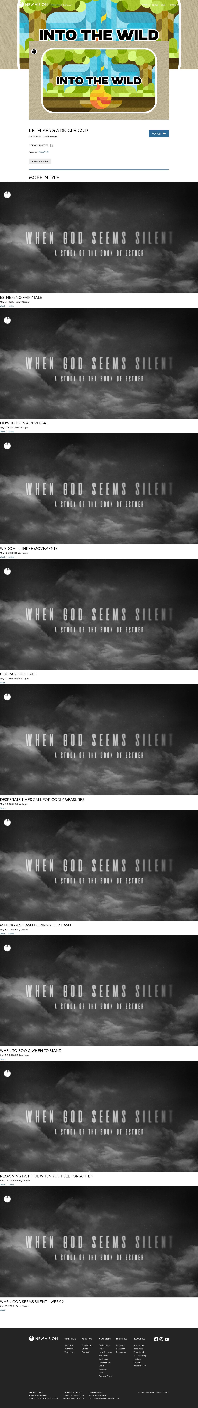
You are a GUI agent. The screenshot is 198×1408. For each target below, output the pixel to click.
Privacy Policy (139, 1365)
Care (101, 1372)
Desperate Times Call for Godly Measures (42, 799)
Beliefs (85, 1348)
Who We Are (87, 1345)
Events (146, 5)
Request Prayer (105, 1376)
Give (163, 5)
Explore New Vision (104, 1347)
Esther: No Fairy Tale (21, 297)
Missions (103, 1369)
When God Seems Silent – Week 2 (32, 1302)
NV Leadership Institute (139, 1357)
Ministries (121, 1338)
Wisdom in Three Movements (28, 548)
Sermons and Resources (139, 1347)
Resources (139, 1338)
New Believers (105, 1352)
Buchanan (67, 5)
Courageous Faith (19, 674)
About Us (87, 1338)
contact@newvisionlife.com (106, 1398)
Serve (155, 5)
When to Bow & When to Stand (30, 1050)
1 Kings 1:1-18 (43, 151)
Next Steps (105, 1338)
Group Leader (139, 1352)
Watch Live (69, 1352)
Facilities (137, 1362)
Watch (159, 134)
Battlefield (56, 5)
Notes (11, 306)
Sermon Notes (38, 145)
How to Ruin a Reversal (24, 423)
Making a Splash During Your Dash (35, 925)
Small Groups (105, 1362)
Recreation (121, 1352)
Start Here (70, 1338)
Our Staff (85, 1352)
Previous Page (40, 161)
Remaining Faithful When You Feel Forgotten (46, 1176)
